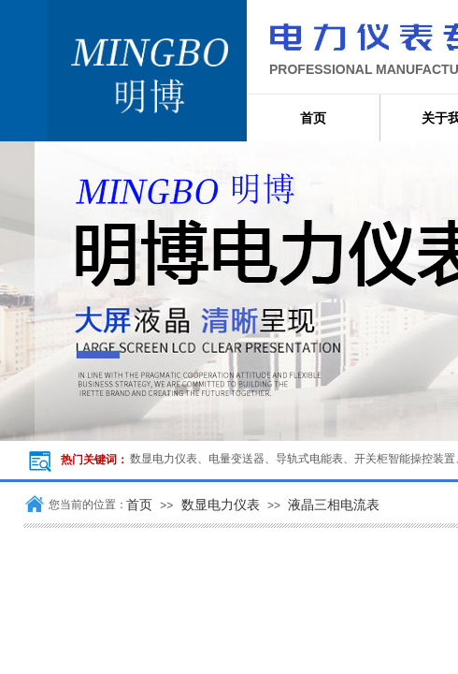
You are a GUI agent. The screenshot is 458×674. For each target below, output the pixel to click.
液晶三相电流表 (333, 504)
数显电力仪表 (220, 504)
